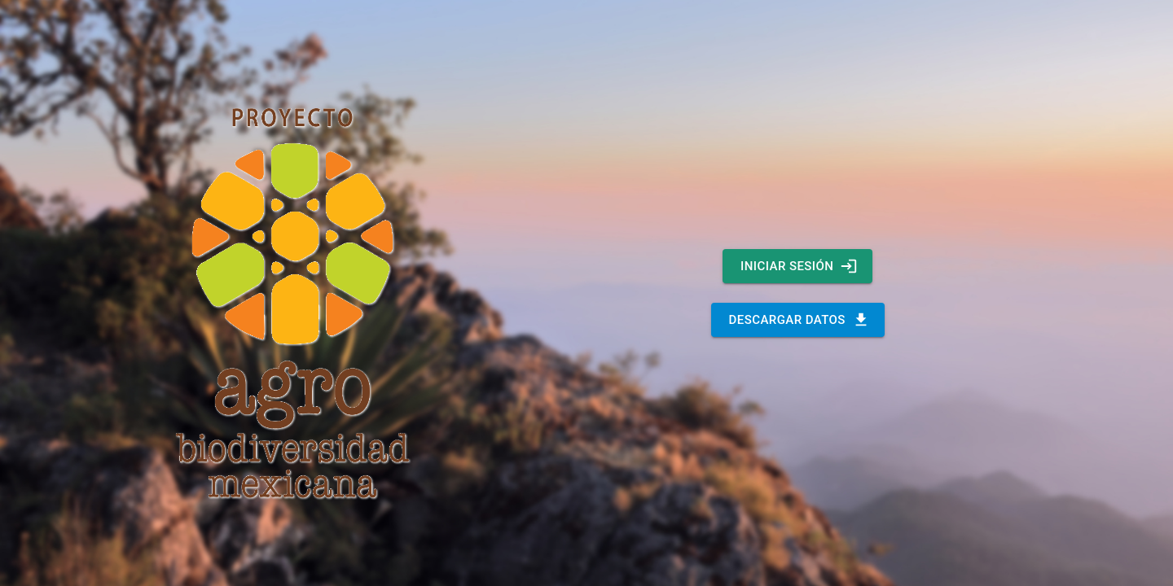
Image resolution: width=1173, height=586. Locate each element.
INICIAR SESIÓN (797, 266)
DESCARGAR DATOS (798, 320)
